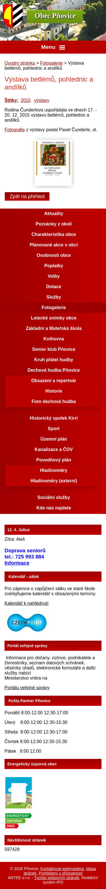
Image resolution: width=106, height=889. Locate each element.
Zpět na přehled (27, 196)
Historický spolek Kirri (54, 418)
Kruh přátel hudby (53, 359)
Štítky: (11, 100)
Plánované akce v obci (54, 244)
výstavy (41, 100)
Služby (53, 297)
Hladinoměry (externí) (54, 480)
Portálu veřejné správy (27, 687)
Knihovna (54, 338)
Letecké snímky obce (54, 318)
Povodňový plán (53, 459)
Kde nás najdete (53, 507)
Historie (53, 391)
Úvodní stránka (20, 63)
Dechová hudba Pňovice (54, 370)
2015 (26, 100)
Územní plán (53, 439)
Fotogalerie (51, 63)
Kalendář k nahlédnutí (27, 603)
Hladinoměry (54, 470)
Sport (54, 428)
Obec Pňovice (55, 15)
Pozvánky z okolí (54, 224)
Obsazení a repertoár (53, 380)
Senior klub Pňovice (53, 349)
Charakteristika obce (53, 234)
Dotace (53, 286)
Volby (54, 276)
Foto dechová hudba (54, 401)
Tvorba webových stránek (56, 877)
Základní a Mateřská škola (53, 328)
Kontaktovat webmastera (62, 868)
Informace (17, 563)
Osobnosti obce (54, 255)
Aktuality (53, 213)
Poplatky (53, 265)
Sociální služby (53, 497)
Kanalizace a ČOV (53, 449)
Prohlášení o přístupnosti (61, 873)
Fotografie (15, 129)
